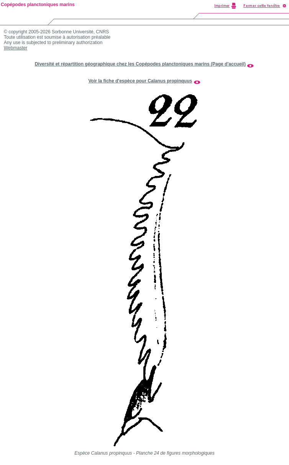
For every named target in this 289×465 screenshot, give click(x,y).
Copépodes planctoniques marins (38, 4)
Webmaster (15, 48)
